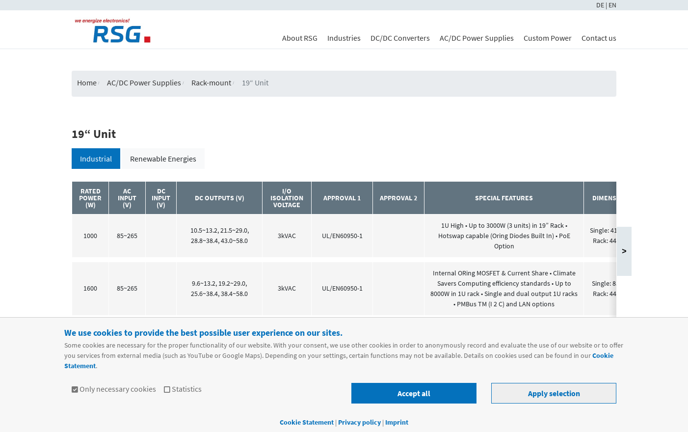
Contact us (599, 38)
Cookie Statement (307, 422)
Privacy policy (360, 422)
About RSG (300, 38)
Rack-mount (211, 82)
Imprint (396, 422)
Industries (344, 38)
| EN (611, 4)
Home (87, 82)
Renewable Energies (163, 158)
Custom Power (548, 38)
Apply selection (554, 393)
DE (601, 4)
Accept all (413, 393)
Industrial (96, 158)
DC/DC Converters (400, 38)
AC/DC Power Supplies (477, 38)
